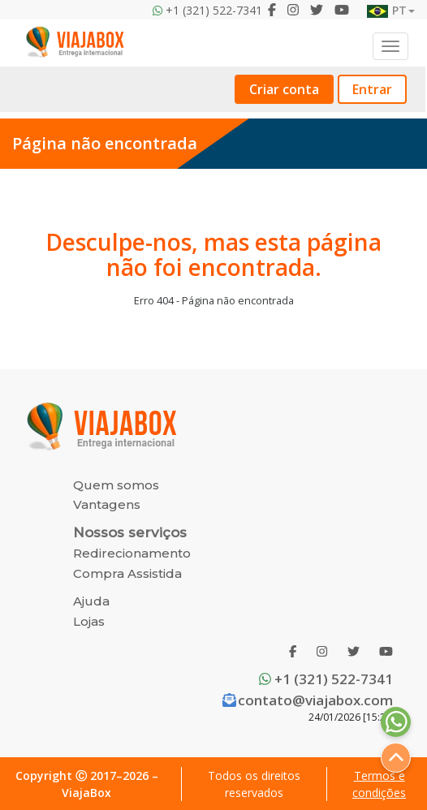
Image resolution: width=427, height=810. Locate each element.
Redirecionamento (132, 553)
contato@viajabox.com (307, 700)
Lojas (89, 621)
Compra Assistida (127, 573)
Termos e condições (379, 784)
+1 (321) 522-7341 (326, 679)
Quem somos (116, 485)
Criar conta (284, 89)
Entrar (372, 89)
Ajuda (91, 601)
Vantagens (106, 504)
